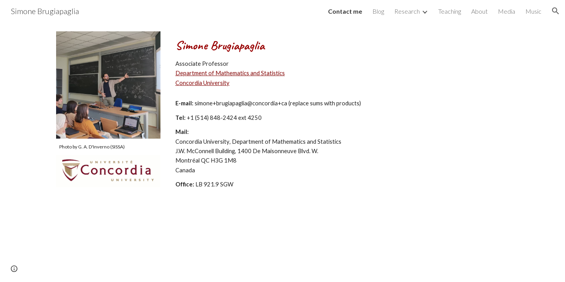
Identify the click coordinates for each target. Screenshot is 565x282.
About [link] (479, 11)
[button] (555, 11)
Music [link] (533, 11)
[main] (108, 147)
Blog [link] (378, 11)
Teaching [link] (449, 11)
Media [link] (506, 11)
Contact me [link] (345, 11)
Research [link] (407, 11)
